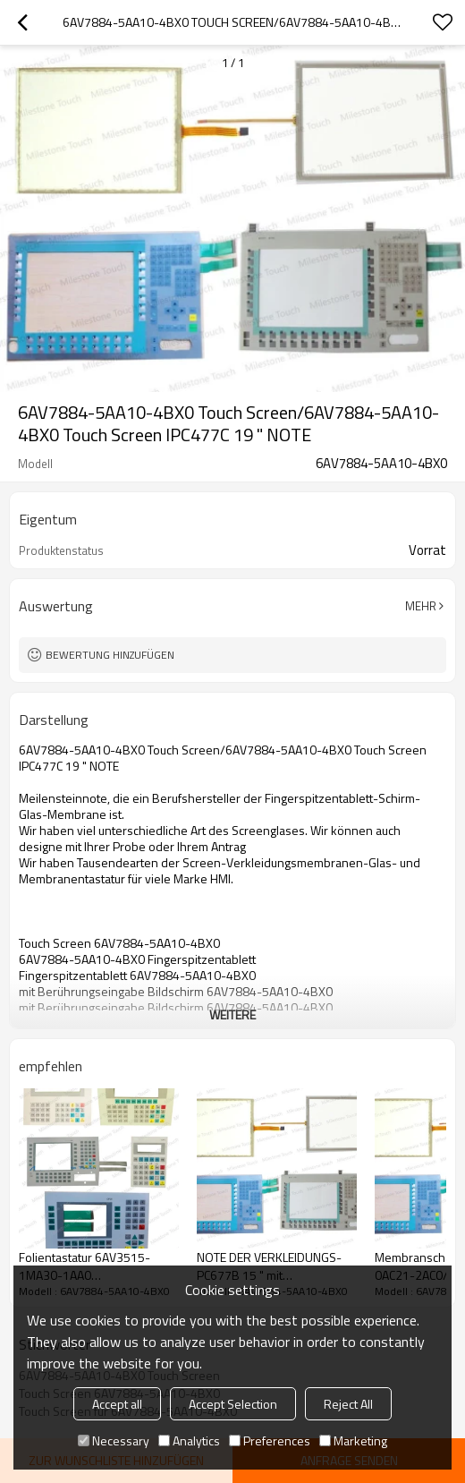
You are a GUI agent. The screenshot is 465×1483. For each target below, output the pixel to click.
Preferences (269, 1440)
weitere (232, 1014)
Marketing (353, 1440)
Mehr (420, 606)
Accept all (117, 1403)
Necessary (113, 1440)
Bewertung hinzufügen (110, 654)
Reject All (348, 1403)
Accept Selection (233, 1403)
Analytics (189, 1440)
